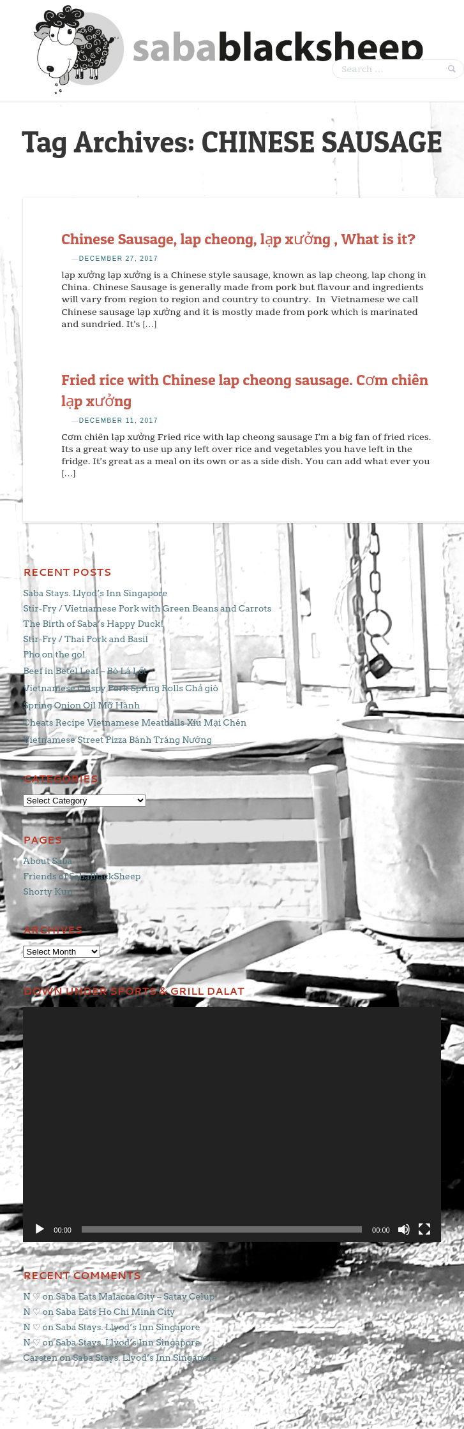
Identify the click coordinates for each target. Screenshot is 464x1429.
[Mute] (404, 1229)
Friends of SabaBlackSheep (81, 876)
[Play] (39, 1229)
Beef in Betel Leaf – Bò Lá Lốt (85, 671)
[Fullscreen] (424, 1229)
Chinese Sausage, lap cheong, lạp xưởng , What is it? (238, 239)
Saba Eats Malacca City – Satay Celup (135, 1296)
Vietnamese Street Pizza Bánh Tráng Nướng (117, 740)
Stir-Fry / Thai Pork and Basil (85, 639)
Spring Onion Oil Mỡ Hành (81, 705)
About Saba (47, 861)
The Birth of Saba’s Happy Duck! (93, 624)
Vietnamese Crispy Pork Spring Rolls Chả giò (120, 688)
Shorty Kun (48, 891)
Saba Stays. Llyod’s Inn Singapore (95, 593)
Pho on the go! (54, 654)
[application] (231, 1124)
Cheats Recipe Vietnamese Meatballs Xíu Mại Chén (134, 722)
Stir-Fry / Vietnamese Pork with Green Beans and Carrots (147, 608)
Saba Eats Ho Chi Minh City (115, 1312)
